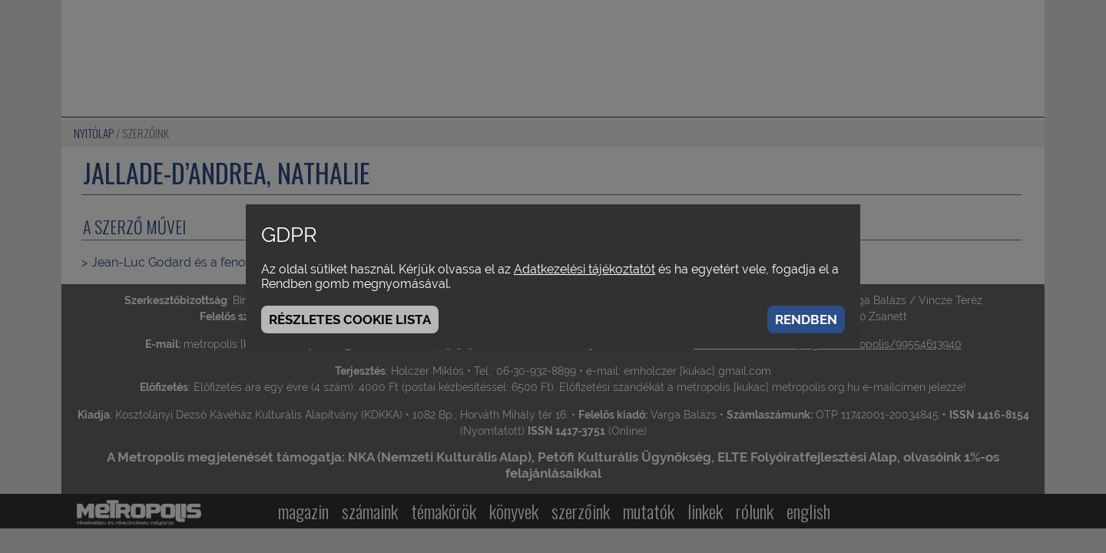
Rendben (806, 319)
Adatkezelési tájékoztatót (584, 269)
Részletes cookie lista (350, 319)
